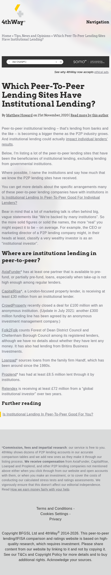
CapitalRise (11, 291)
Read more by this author (90, 115)
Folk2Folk (10, 330)
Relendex (9, 388)
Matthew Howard (19, 115)
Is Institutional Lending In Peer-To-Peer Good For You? (48, 414)
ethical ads (101, 72)
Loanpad (9, 360)
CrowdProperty (14, 305)
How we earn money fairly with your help (39, 489)
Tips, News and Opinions (32, 36)
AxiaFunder (11, 272)
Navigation (97, 22)
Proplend (9, 374)
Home (6, 36)
